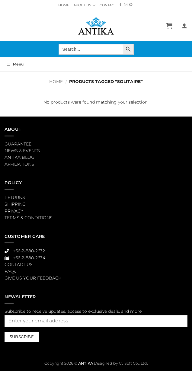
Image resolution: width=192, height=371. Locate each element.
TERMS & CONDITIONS (29, 217)
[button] (169, 25)
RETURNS (15, 197)
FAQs (10, 271)
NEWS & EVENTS (22, 150)
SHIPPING (15, 204)
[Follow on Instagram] (125, 5)
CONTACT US (19, 264)
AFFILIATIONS (19, 164)
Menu (15, 64)
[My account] (184, 25)
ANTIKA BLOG (19, 157)
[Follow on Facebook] (120, 5)
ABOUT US (84, 5)
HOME (63, 5)
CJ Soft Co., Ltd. (133, 363)
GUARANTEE (18, 144)
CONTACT (108, 5)
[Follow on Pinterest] (131, 5)
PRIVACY (14, 211)
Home (56, 81)
